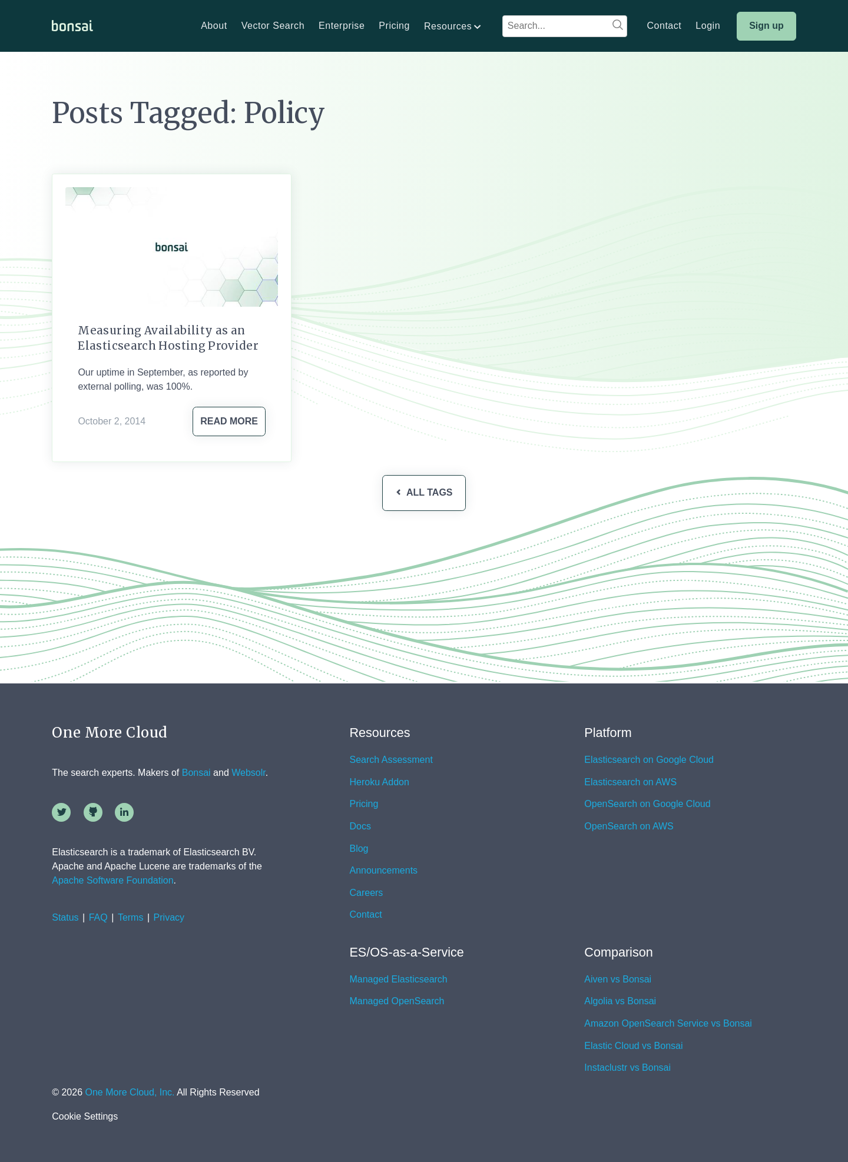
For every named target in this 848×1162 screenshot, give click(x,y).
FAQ (98, 917)
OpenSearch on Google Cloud (647, 804)
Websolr (248, 773)
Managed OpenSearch (396, 1001)
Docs (359, 826)
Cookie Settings (85, 1116)
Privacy (169, 917)
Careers (366, 893)
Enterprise (342, 26)
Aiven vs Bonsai (617, 979)
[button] (453, 26)
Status (65, 917)
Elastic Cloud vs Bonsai (633, 1046)
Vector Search (272, 26)
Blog (358, 849)
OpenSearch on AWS (629, 826)
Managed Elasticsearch (398, 979)
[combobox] (564, 25)
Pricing (394, 26)
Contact (664, 26)
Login (707, 26)
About (214, 26)
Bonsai (196, 773)
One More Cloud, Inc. (129, 1092)
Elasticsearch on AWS (630, 782)
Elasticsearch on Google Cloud (649, 760)
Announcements (383, 870)
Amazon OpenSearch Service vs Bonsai (668, 1023)
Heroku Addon (379, 782)
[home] (72, 26)
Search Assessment (390, 760)
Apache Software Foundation (112, 880)
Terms (131, 917)
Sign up (766, 26)
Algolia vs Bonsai (620, 1001)
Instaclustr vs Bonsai (627, 1068)
